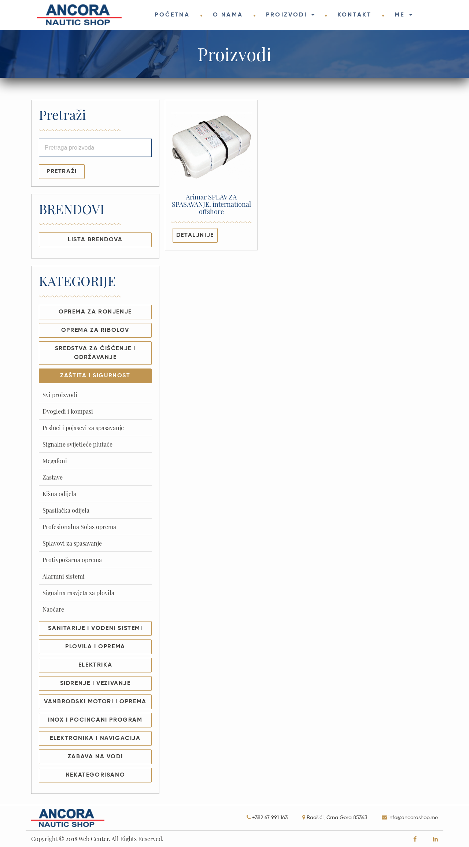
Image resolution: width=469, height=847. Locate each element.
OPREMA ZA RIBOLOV (95, 330)
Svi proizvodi (60, 395)
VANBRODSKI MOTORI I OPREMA (95, 702)
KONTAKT (354, 15)
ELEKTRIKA (95, 665)
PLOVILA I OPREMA (95, 647)
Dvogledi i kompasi (68, 411)
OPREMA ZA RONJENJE (95, 312)
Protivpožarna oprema (72, 560)
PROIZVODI (288, 15)
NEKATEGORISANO (95, 775)
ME (401, 15)
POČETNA (172, 15)
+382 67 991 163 (270, 817)
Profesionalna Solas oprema (79, 527)
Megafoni (55, 461)
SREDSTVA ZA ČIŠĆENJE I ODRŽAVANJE (95, 353)
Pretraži (62, 172)
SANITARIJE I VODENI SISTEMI (95, 628)
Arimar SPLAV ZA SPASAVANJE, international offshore (211, 205)
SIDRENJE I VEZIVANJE (95, 683)
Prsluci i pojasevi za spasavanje (83, 428)
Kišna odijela (59, 494)
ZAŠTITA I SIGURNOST (95, 376)
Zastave (53, 477)
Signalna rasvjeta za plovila (78, 593)
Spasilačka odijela (66, 510)
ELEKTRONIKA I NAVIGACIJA (95, 738)
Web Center (93, 839)
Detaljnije (195, 235)
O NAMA (228, 15)
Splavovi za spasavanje (72, 543)
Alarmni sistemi (64, 576)
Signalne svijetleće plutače (77, 444)
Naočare (53, 609)
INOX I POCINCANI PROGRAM (95, 720)
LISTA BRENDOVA (95, 240)
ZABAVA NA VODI (95, 757)
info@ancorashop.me (413, 817)
